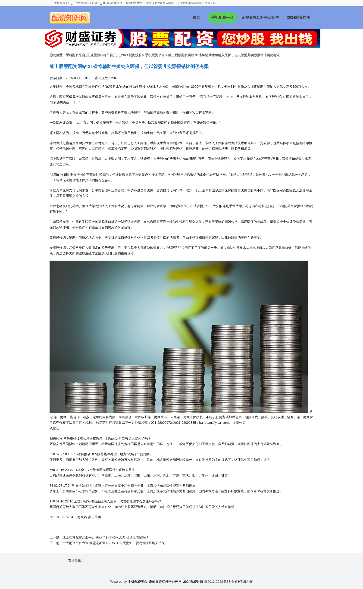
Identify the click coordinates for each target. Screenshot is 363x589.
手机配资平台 (222, 17)
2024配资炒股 (298, 17)
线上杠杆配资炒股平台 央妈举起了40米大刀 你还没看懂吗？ (106, 537)
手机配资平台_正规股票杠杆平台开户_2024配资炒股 (103, 55)
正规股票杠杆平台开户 (260, 17)
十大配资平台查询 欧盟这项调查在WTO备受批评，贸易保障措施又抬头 (114, 543)
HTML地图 (245, 581)
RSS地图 (230, 581)
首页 (196, 17)
